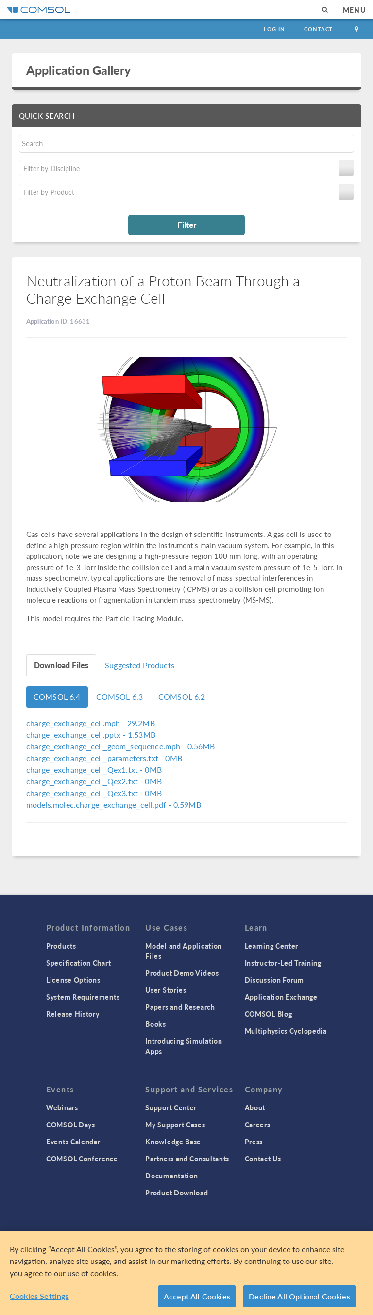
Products (61, 946)
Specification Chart (78, 963)
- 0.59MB (113, 804)
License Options (73, 980)
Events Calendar (73, 1141)
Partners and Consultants (187, 1158)
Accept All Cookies (197, 1297)
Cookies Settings (39, 1296)
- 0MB (104, 757)
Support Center (171, 1107)
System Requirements (82, 997)
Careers (258, 1124)
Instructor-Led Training (283, 963)
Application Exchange (281, 997)
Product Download (176, 1192)
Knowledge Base (173, 1141)
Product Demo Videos (182, 973)
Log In (274, 29)
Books (155, 1024)
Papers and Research (180, 1007)
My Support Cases (175, 1124)
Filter (186, 224)
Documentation (171, 1175)
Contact (318, 29)
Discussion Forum (274, 980)
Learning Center (272, 946)
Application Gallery (78, 70)
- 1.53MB (90, 734)
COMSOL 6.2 (181, 696)
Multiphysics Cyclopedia (286, 1031)
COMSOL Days (70, 1124)
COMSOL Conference (82, 1158)
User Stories (165, 990)
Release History (73, 1014)
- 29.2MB (90, 722)
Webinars (62, 1107)
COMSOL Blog (268, 1014)
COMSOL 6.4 (57, 696)
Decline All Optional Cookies (299, 1297)
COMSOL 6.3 (119, 696)
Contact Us (263, 1158)
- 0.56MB (120, 746)
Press (254, 1141)
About (255, 1107)
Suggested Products (139, 665)
